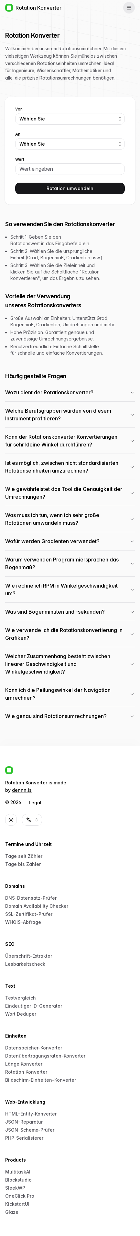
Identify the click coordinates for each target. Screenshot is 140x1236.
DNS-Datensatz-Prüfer (31, 898)
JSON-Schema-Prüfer (29, 1130)
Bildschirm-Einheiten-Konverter (40, 1080)
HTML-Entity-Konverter (31, 1113)
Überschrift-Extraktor (28, 956)
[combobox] (70, 119)
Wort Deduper (20, 1014)
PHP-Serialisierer (24, 1138)
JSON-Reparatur (24, 1122)
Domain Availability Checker (36, 906)
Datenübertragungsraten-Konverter (45, 1056)
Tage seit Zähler (23, 856)
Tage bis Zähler (23, 864)
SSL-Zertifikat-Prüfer (28, 914)
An (17, 134)
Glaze (11, 1212)
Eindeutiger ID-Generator (33, 1006)
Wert (19, 159)
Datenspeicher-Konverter (33, 1047)
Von (19, 109)
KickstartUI (17, 1204)
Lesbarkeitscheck (25, 964)
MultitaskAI (17, 1171)
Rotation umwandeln (70, 188)
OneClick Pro (19, 1196)
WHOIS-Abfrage (23, 922)
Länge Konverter (23, 1064)
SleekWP (15, 1188)
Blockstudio (18, 1180)
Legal (35, 802)
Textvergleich (20, 998)
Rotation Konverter (26, 1072)
